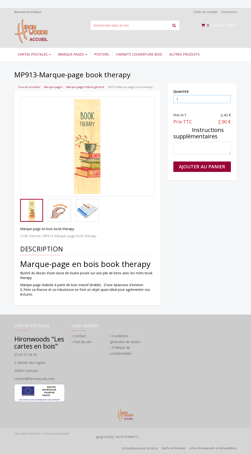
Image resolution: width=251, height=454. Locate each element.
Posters (101, 54)
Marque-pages (72, 54)
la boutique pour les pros (140, 448)
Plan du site (83, 342)
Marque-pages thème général (85, 87)
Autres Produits (184, 54)
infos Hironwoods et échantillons (213, 448)
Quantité (180, 91)
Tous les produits (29, 87)
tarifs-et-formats (174, 448)
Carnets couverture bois (139, 54)
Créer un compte (205, 12)
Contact (80, 336)
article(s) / (219, 25)
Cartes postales (34, 54)
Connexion (229, 12)
